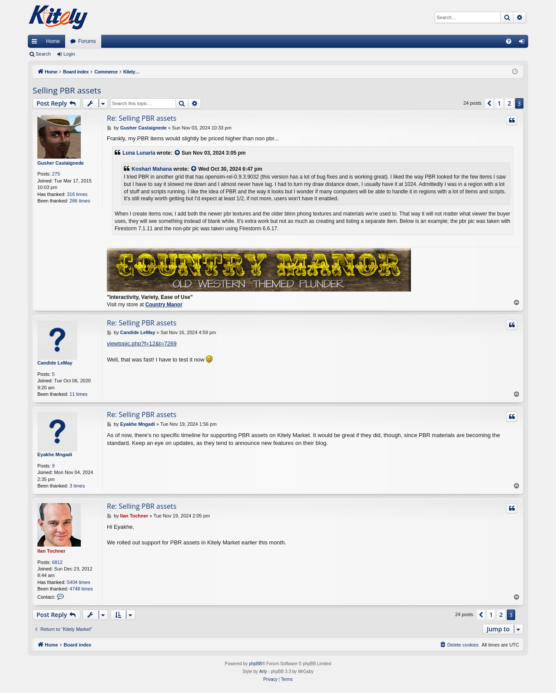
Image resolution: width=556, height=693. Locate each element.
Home (53, 41)
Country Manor (163, 305)
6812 (57, 562)
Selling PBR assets (67, 90)
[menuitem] (508, 41)
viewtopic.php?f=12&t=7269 (141, 343)
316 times (77, 194)
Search (43, 53)
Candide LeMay (55, 362)
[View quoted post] (178, 153)
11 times (79, 394)
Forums (87, 41)
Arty (263, 671)
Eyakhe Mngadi (54, 454)
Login (69, 53)
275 (56, 173)
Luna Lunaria (138, 153)
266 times (80, 200)
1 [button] (499, 103)
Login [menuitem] (523, 43)
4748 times (81, 588)
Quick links (36, 43)
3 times (77, 485)
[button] (489, 103)
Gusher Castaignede (60, 163)
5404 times (78, 582)
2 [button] (509, 103)
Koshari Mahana (152, 169)
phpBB (255, 663)
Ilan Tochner (51, 551)
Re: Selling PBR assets (141, 118)
